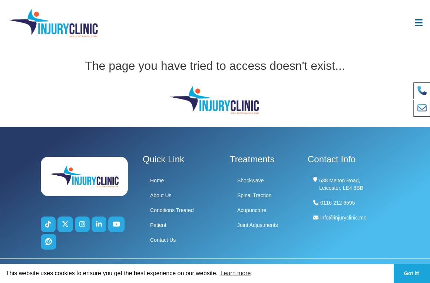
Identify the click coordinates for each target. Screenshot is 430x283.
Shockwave (250, 180)
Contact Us (163, 240)
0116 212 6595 (337, 203)
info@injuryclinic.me (343, 218)
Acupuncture (252, 210)
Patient (158, 225)
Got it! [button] (412, 273)
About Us (161, 195)
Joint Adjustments (257, 225)
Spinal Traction (254, 195)
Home (157, 180)
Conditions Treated (172, 210)
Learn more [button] (236, 273)
